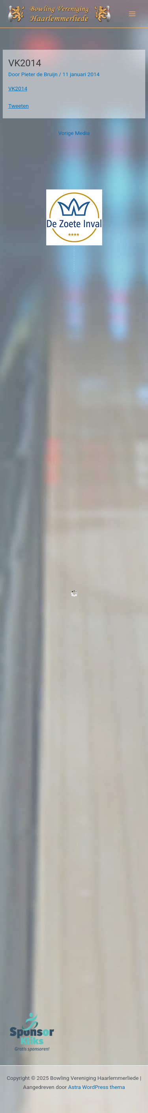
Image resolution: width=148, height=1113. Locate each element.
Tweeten (18, 106)
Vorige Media (74, 133)
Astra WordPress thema (96, 1087)
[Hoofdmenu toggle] (132, 14)
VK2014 (17, 88)
